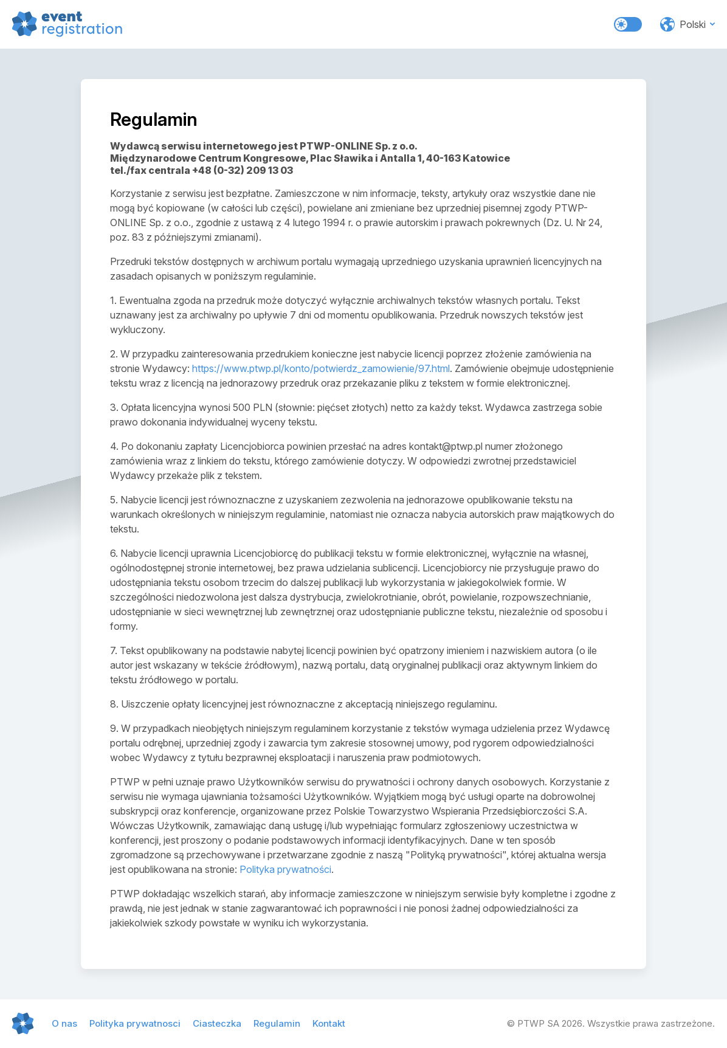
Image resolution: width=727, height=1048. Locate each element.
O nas (64, 1023)
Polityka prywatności (285, 869)
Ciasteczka (217, 1023)
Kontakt (328, 1023)
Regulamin (276, 1023)
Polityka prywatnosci (135, 1023)
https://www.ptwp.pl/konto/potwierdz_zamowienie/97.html (321, 368)
